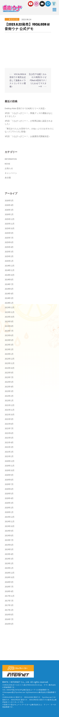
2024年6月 (9, 289)
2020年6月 (9, 489)
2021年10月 (9, 414)
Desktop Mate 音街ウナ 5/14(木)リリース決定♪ (25, 108)
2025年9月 (9, 233)
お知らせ (9, 168)
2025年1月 (9, 261)
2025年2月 (9, 256)
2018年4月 (9, 591)
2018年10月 (9, 577)
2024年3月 (9, 298)
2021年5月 (9, 437)
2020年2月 (9, 507)
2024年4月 (9, 293)
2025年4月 (9, 247)
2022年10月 (9, 368)
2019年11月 (9, 521)
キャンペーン (11, 173)
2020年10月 (9, 470)
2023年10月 (9, 316)
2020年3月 (9, 503)
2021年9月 (9, 419)
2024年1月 (9, 303)
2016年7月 (9, 619)
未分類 (8, 177)
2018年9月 (9, 582)
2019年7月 (9, 540)
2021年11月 (9, 409)
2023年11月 (9, 312)
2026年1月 (9, 214)
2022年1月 (9, 400)
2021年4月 (9, 442)
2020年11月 (9, 465)
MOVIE (13, 19)
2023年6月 (9, 335)
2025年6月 (9, 242)
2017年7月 (9, 600)
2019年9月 (9, 530)
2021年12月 (9, 405)
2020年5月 (9, 493)
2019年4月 (9, 554)
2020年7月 (9, 484)
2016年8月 (9, 614)
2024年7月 (9, 284)
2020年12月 (9, 461)
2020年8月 (9, 479)
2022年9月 (9, 372)
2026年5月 (9, 200)
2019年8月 (9, 535)
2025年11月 (9, 223)
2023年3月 (9, 344)
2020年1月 (9, 512)
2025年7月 (9, 237)
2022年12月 (9, 358)
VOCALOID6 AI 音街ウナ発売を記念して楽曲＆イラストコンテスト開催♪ (17, 80)
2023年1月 (9, 354)
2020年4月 (9, 498)
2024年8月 (9, 279)
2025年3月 (9, 251)
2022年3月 (9, 391)
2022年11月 (9, 363)
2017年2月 (9, 610)
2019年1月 (9, 568)
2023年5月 (9, 340)
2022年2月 (9, 396)
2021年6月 (9, 433)
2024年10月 (9, 275)
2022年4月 (9, 386)
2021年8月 (9, 424)
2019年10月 (9, 526)
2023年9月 (9, 321)
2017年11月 (9, 596)
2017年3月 (9, 605)
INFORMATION (11, 159)
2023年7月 (9, 330)
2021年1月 (9, 456)
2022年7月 (9, 377)
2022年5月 (9, 382)
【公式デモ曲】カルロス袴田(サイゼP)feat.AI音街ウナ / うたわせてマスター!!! (37, 80)
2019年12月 (9, 517)
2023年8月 (9, 326)
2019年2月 (9, 563)
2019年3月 (9, 558)
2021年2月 (9, 451)
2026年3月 (9, 210)
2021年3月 (9, 447)
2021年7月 (9, 428)
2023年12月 (9, 307)
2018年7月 (9, 586)
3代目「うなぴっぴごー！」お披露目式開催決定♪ (27, 136)
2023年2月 (9, 349)
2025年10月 (9, 228)
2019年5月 (9, 549)
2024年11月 (9, 270)
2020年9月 (9, 475)
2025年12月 (9, 219)
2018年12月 (9, 572)
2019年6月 (9, 545)
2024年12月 (9, 265)
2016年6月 (9, 624)
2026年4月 (9, 205)
